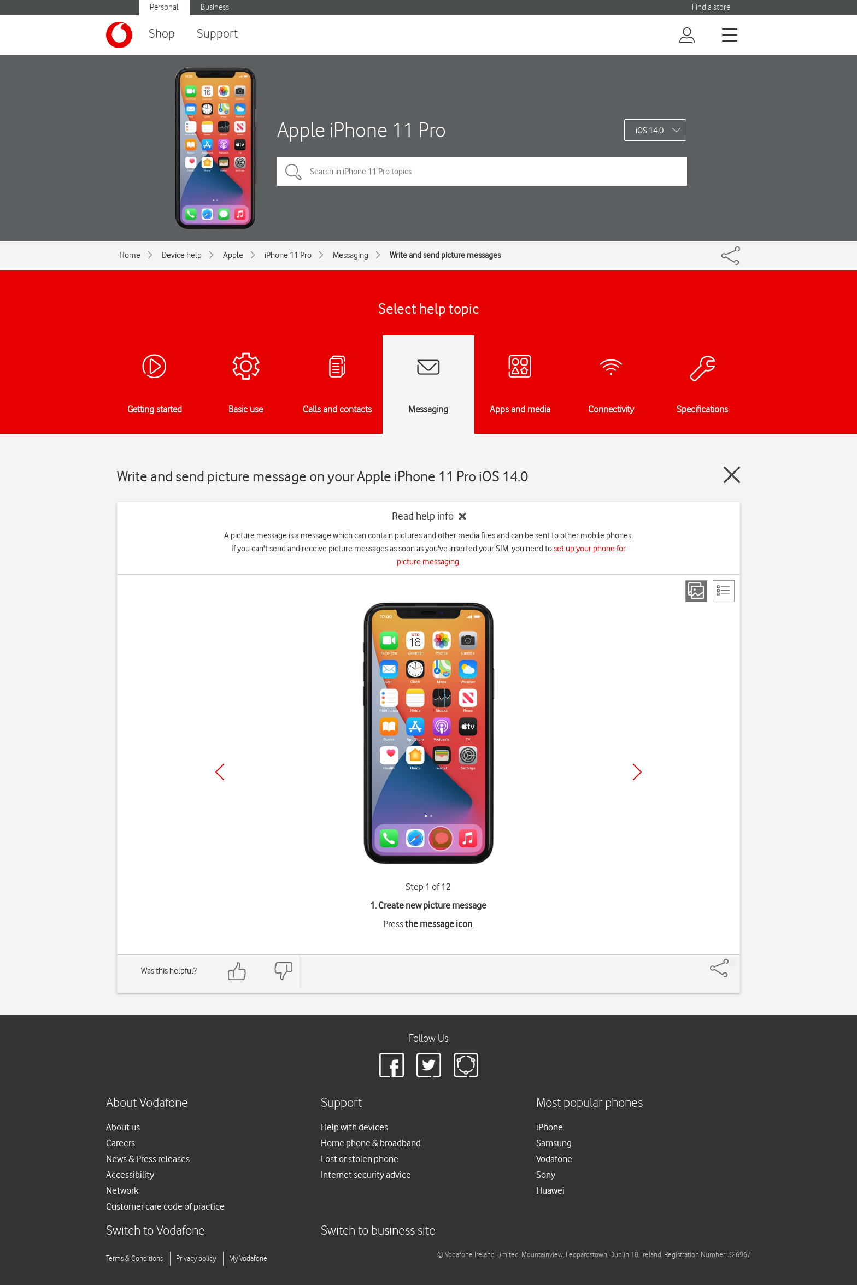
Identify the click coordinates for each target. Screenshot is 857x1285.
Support (217, 34)
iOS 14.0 (650, 130)
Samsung (554, 1142)
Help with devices (354, 1127)
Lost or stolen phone (359, 1158)
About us (123, 1127)
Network (122, 1190)
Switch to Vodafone (155, 1231)
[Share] (732, 962)
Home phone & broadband (371, 1142)
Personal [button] (164, 7)
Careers (120, 1142)
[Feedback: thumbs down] (283, 971)
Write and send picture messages (445, 255)
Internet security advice (366, 1174)
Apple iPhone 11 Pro (361, 129)
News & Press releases (148, 1158)
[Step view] (696, 591)
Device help (182, 255)
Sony (545, 1174)
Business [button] (215, 7)
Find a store (711, 7)
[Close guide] (732, 475)
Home (129, 255)
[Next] (637, 772)
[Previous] (219, 772)
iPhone (549, 1127)
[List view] (724, 591)
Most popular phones (589, 1103)
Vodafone (554, 1158)
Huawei (550, 1190)
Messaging (350, 255)
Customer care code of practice (165, 1206)
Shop (162, 34)
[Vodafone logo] (119, 35)
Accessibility (130, 1174)
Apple (233, 255)
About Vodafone (147, 1103)
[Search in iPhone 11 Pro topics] (482, 171)
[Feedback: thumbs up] (237, 971)
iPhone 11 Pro (288, 255)
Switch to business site (378, 1231)
